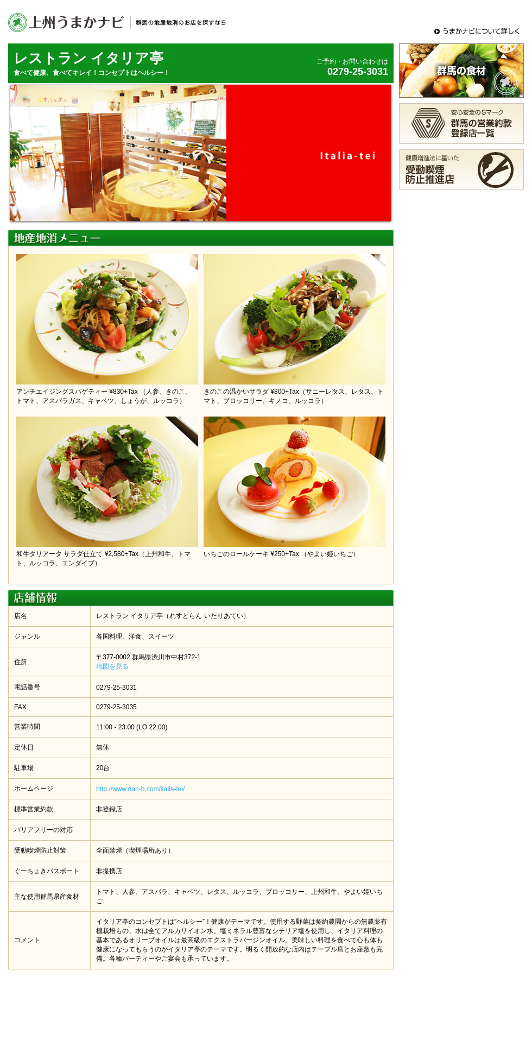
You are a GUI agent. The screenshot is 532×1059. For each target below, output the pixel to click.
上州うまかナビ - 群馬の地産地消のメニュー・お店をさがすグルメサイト (119, 21)
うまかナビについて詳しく (478, 31)
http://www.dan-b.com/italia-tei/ (140, 789)
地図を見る (112, 666)
